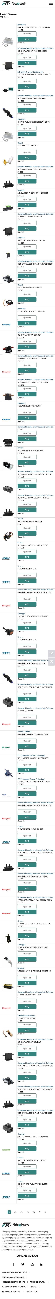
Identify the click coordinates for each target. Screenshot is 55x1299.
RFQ (27, 39)
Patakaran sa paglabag (13, 1277)
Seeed (20, 143)
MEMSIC (21, 968)
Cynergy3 (21, 613)
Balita (33, 1287)
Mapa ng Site (31, 1292)
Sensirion (21, 190)
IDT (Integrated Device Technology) (31, 755)
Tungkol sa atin (37, 1282)
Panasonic (22, 25)
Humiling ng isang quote (13, 1282)
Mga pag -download (11, 1292)
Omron (20, 448)
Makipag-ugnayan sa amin (13, 1287)
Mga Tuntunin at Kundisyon (14, 1272)
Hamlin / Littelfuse (24, 732)
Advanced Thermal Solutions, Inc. (31, 72)
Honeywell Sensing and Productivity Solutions (35, 48)
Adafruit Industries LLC (26, 1016)
